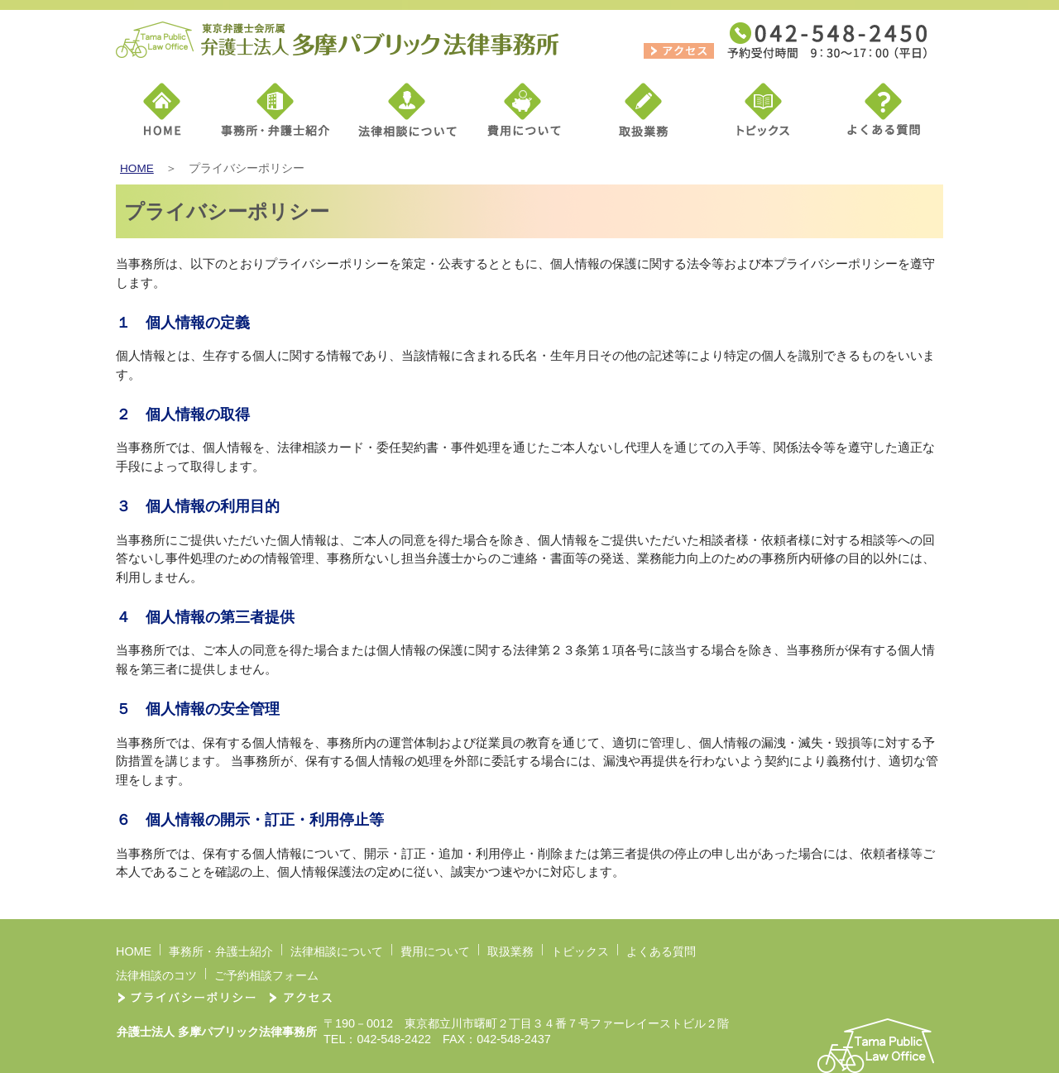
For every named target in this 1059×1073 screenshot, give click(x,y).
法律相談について (336, 951)
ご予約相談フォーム (266, 975)
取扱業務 (510, 951)
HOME (137, 168)
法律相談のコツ (156, 975)
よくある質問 (661, 951)
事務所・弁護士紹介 (221, 951)
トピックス (580, 951)
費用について (435, 951)
